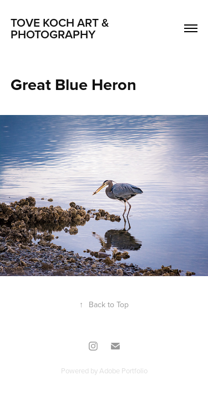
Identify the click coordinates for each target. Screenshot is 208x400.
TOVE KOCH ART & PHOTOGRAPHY (61, 28)
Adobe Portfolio (123, 371)
